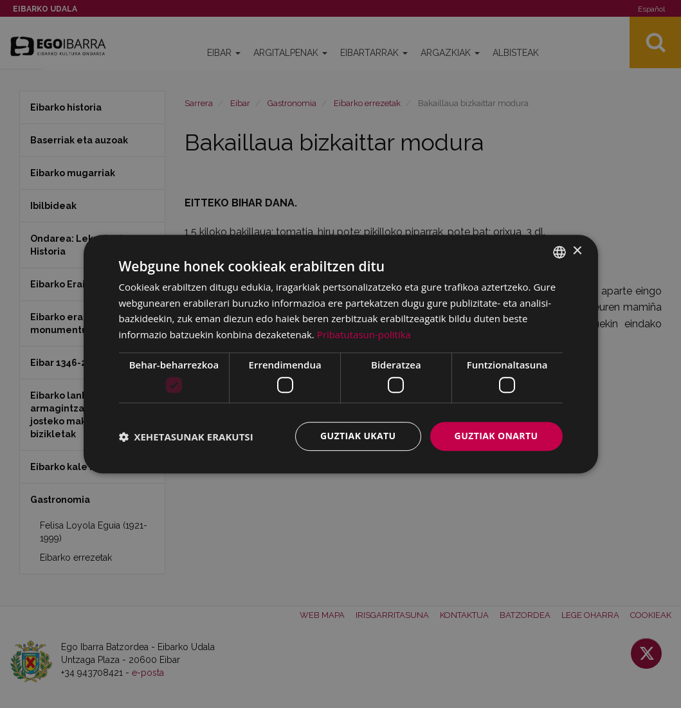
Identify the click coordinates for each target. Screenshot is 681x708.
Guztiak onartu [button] (496, 436)
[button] (186, 437)
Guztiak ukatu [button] (358, 436)
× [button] (577, 251)
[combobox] (559, 252)
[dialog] (341, 354)
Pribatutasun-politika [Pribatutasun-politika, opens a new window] (364, 334)
